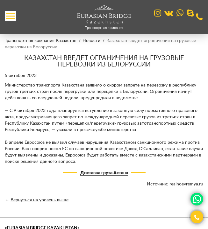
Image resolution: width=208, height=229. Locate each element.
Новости (91, 40)
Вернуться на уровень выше (39, 200)
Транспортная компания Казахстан (40, 40)
